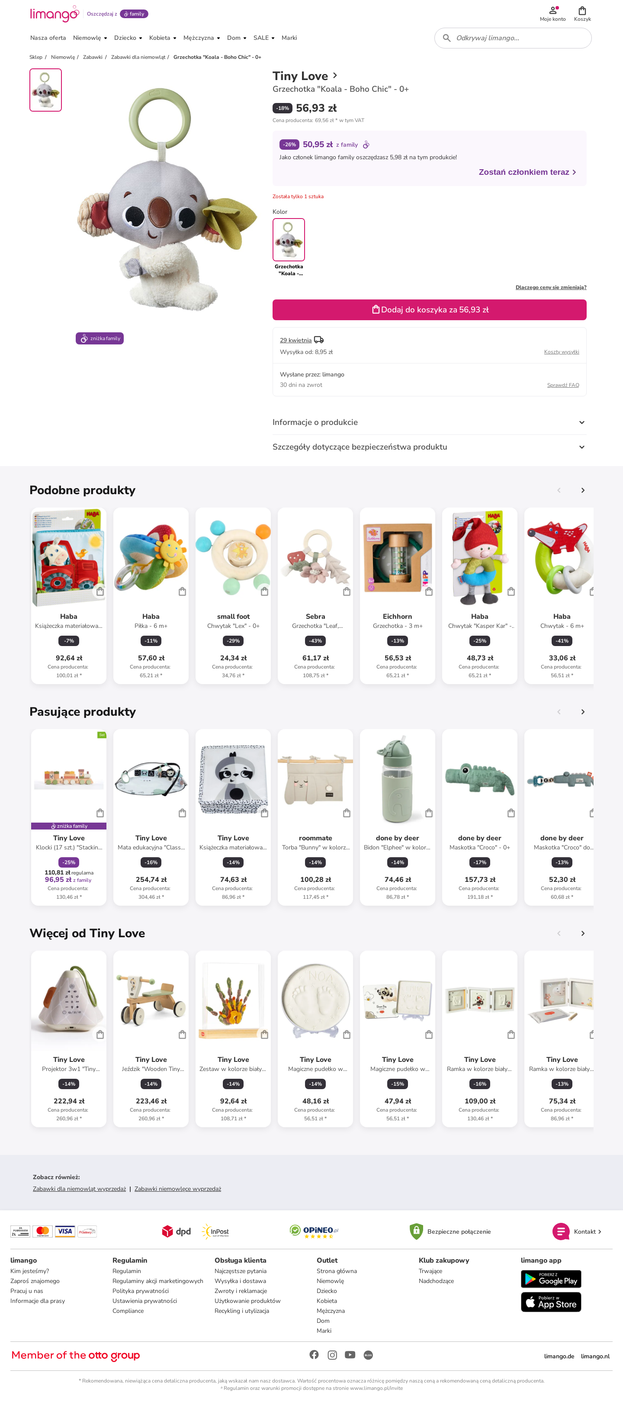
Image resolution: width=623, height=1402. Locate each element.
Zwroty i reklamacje (241, 1291)
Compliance (128, 1311)
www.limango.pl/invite (376, 1388)
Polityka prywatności (140, 1291)
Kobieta (327, 1301)
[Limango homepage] (55, 13)
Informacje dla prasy (37, 1301)
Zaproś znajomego (35, 1281)
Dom (323, 1321)
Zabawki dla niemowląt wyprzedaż (79, 1189)
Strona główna (337, 1271)
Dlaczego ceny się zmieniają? (551, 287)
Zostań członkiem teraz (528, 172)
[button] (582, 13)
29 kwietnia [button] (296, 340)
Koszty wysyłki (561, 351)
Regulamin (126, 1271)
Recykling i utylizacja (242, 1311)
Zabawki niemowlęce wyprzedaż (178, 1189)
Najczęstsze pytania (241, 1271)
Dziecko (327, 1291)
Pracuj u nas (26, 1291)
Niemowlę (330, 1281)
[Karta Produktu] (68, 596)
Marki (324, 1331)
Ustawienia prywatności (144, 1301)
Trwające (430, 1271)
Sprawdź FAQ (563, 385)
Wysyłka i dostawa (240, 1281)
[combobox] (513, 38)
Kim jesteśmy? (29, 1271)
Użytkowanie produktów (248, 1301)
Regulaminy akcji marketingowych (157, 1281)
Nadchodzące (436, 1281)
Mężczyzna (331, 1311)
